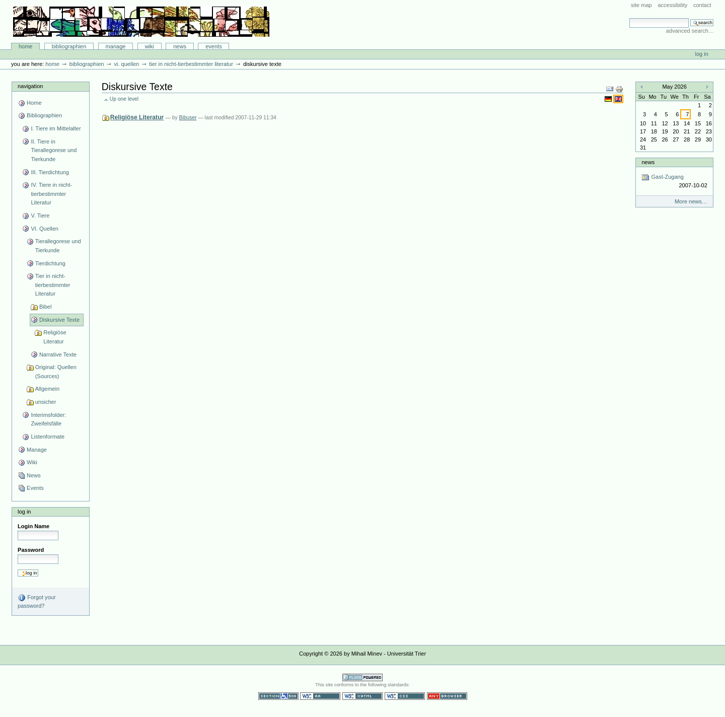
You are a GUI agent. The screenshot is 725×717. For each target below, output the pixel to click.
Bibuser (188, 117)
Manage (116, 46)
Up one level (124, 99)
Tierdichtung (50, 263)
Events (213, 46)
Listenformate (47, 437)
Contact (702, 5)
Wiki (149, 46)
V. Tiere (40, 215)
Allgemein (47, 389)
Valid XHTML (362, 696)
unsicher (45, 402)
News (179, 46)
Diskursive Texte (59, 320)
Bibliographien (69, 46)
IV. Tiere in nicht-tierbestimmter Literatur (51, 193)
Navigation (30, 86)
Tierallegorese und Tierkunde (58, 245)
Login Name (33, 526)
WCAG (320, 696)
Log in (701, 54)
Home (26, 46)
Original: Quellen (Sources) (56, 371)
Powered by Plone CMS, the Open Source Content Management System (362, 677)
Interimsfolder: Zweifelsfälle (48, 419)
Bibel (45, 307)
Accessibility (672, 5)
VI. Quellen (126, 64)
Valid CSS (405, 696)
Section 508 (278, 696)
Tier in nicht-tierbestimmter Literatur (191, 64)
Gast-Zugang (674, 181)
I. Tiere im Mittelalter (56, 128)
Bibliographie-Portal (141, 22)
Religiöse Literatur (54, 336)
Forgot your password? (36, 601)
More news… (691, 201)
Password (31, 550)
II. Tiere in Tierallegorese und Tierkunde (54, 150)
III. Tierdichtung (49, 172)
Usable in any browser (447, 696)
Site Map (641, 5)
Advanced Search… (690, 31)
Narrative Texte (58, 354)
